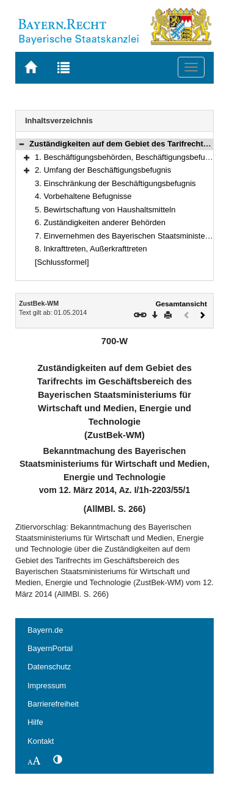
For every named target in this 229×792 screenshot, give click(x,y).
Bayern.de (45, 630)
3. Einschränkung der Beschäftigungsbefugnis (115, 183)
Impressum (46, 685)
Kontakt (40, 741)
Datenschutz (49, 666)
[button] (21, 143)
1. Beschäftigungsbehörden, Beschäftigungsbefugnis (127, 157)
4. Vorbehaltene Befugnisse (83, 196)
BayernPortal (50, 648)
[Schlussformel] (62, 262)
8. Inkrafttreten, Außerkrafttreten (91, 248)
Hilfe (35, 722)
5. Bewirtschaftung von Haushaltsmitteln (105, 209)
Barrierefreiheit (53, 703)
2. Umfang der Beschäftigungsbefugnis (103, 170)
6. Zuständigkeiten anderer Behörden (100, 222)
